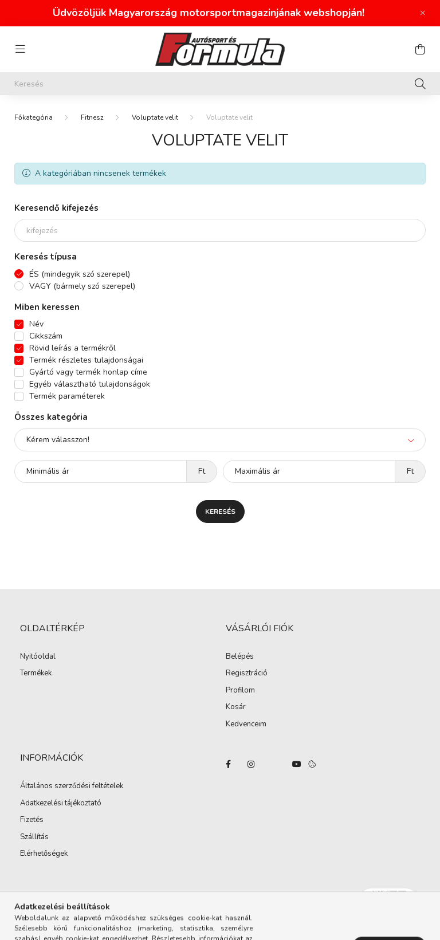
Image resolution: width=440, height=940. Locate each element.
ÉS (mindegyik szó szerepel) (79, 274)
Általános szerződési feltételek (71, 786)
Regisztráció (247, 673)
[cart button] (419, 49)
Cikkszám (45, 336)
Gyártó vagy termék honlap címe (88, 372)
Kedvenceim (246, 724)
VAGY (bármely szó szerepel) (82, 286)
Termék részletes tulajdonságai (86, 360)
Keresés (220, 511)
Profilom (240, 690)
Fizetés (32, 820)
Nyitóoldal (38, 657)
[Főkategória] (33, 117)
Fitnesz (92, 117)
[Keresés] (220, 83)
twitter (273, 764)
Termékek (36, 673)
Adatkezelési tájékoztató (60, 803)
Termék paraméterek (67, 396)
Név (36, 323)
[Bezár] (422, 13)
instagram (250, 764)
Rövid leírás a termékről (72, 348)
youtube (296, 764)
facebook (228, 764)
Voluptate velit (155, 117)
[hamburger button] (20, 49)
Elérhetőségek (44, 854)
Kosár (236, 707)
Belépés (240, 657)
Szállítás (34, 837)
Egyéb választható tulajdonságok (89, 384)
